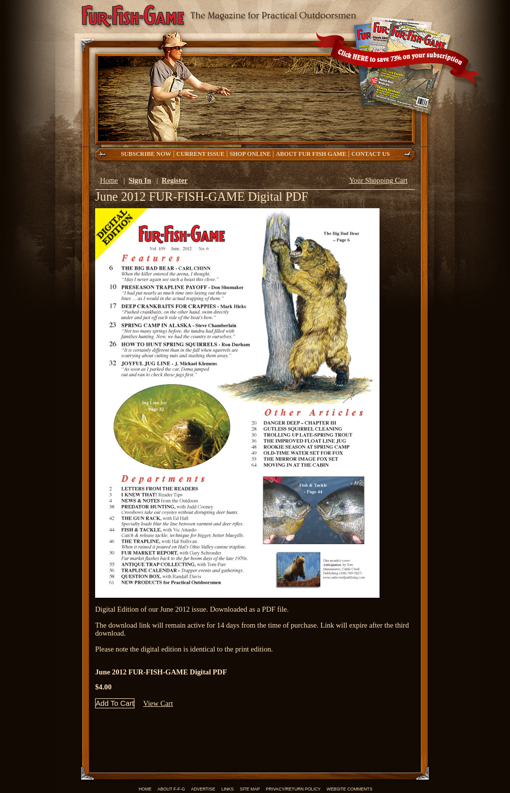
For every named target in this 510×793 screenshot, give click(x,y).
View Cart (158, 703)
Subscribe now (146, 153)
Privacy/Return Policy (293, 789)
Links (227, 789)
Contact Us (371, 153)
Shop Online (250, 153)
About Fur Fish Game (311, 153)
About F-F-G (171, 789)
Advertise (203, 789)
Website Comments (350, 789)
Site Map (249, 789)
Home (109, 180)
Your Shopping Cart (378, 180)
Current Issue (200, 153)
